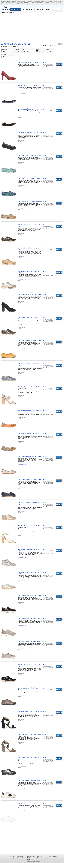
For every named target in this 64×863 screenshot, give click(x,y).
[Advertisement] (32, 27)
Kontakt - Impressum (52, 856)
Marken (47, 9)
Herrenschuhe (27, 9)
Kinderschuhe (38, 9)
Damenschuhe (16, 9)
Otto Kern (11, 12)
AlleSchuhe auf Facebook (33, 861)
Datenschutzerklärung (22, 4)
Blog (28, 859)
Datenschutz (50, 857)
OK (60, 2)
